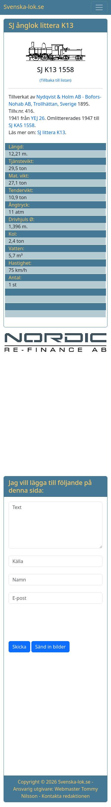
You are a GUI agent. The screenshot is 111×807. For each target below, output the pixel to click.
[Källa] (55, 561)
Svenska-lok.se (24, 7)
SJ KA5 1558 (21, 125)
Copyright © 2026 (37, 782)
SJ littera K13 (51, 132)
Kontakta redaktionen (66, 796)
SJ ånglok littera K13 (41, 25)
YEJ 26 (38, 118)
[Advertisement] (55, 413)
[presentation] (54, 622)
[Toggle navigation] (99, 7)
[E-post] (55, 598)
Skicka (19, 646)
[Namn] (55, 579)
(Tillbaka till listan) (55, 80)
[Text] (55, 525)
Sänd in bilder (50, 646)
